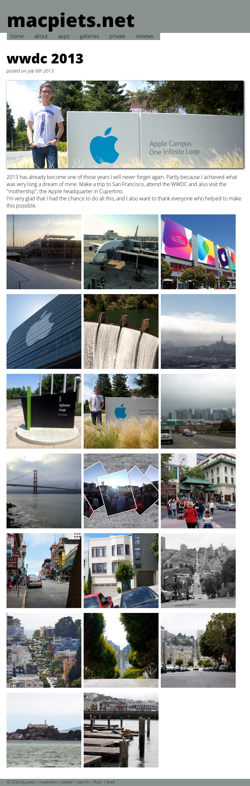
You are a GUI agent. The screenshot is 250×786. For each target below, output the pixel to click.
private (117, 36)
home (17, 36)
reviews (144, 36)
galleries (89, 36)
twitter (67, 782)
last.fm (83, 782)
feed (110, 782)
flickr (98, 782)
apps (63, 36)
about (41, 36)
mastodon (48, 782)
